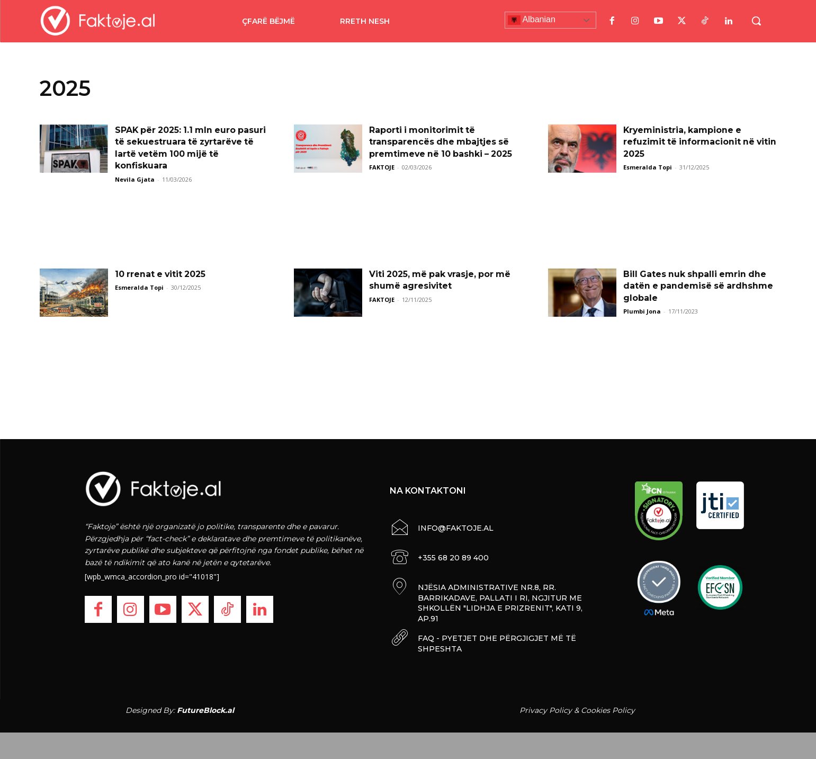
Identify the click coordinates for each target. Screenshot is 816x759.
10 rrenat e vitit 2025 (163, 274)
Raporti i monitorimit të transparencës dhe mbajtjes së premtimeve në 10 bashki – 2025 (442, 142)
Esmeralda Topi (647, 167)
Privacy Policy (545, 710)
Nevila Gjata (135, 179)
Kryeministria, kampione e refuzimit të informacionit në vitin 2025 (690, 142)
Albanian (531, 20)
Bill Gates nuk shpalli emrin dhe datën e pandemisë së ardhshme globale (699, 286)
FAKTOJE (381, 167)
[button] (756, 20)
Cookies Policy (608, 710)
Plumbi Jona (642, 311)
